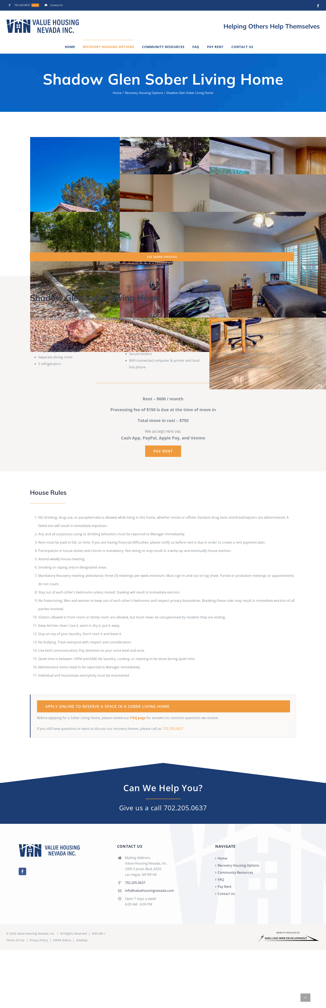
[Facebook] (22, 871)
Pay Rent (224, 886)
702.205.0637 (173, 728)
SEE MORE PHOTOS (162, 257)
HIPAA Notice (62, 940)
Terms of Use (15, 940)
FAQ (221, 879)
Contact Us (226, 893)
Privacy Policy (39, 940)
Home (222, 858)
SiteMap (82, 940)
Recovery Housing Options (238, 865)
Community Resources (235, 872)
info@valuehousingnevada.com (149, 890)
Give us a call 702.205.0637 (163, 807)
